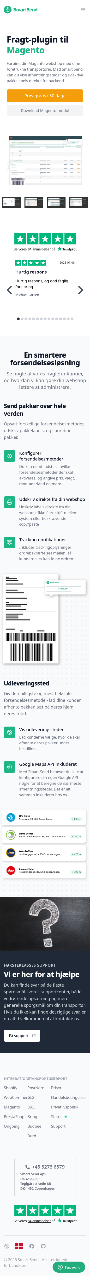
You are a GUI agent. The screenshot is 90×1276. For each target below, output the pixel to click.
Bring (32, 1116)
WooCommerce (18, 1097)
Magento (12, 1107)
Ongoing (12, 1126)
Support (58, 1126)
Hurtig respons (31, 272)
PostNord (35, 1087)
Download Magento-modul (45, 110)
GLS (30, 1097)
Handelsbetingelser (68, 1097)
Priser (56, 1087)
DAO (31, 1107)
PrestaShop (14, 1116)
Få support (22, 1035)
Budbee (34, 1126)
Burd (31, 1136)
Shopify (10, 1087)
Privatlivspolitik (64, 1107)
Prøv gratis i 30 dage (45, 96)
